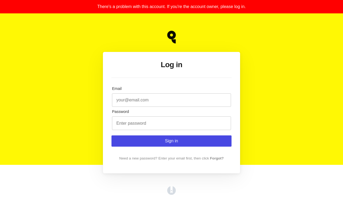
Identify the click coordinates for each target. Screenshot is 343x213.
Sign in (171, 141)
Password (120, 111)
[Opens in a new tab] (171, 193)
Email (117, 88)
